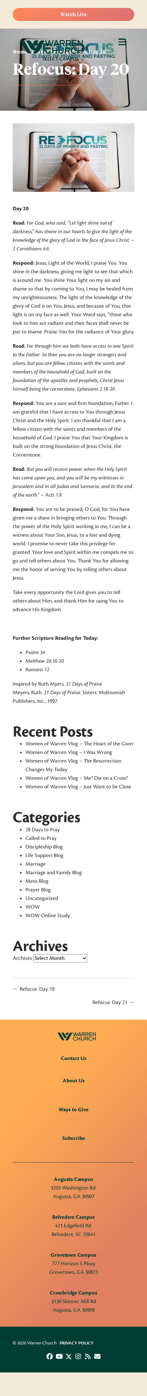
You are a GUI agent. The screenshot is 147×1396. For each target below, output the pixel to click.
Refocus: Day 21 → (113, 1002)
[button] (49, 1356)
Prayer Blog (38, 889)
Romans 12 (37, 669)
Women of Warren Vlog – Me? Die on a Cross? (76, 778)
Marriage (35, 864)
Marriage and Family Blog (53, 872)
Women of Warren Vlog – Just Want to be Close (78, 786)
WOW (32, 907)
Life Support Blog (44, 855)
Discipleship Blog (44, 846)
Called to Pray (41, 838)
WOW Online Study (47, 915)
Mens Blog (36, 881)
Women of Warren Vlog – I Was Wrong (68, 752)
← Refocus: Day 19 (33, 989)
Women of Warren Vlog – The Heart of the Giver (79, 743)
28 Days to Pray (42, 829)
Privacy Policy (77, 1343)
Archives (22, 958)
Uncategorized (41, 898)
